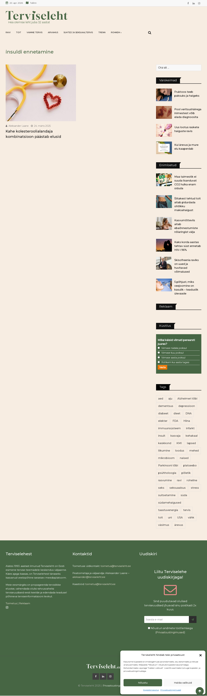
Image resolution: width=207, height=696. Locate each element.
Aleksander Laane (19, 125)
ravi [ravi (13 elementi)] (179, 480)
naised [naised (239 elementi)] (184, 458)
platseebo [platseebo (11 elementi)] (190, 465)
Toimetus (11, 603)
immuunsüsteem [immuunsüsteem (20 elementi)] (169, 428)
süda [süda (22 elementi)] (184, 495)
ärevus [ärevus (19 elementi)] (178, 524)
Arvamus (53, 32)
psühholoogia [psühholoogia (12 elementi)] (167, 472)
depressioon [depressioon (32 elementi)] (186, 406)
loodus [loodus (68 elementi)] (179, 450)
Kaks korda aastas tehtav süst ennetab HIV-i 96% (187, 246)
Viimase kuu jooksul (172, 352)
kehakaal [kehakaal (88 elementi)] (192, 435)
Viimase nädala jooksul (174, 348)
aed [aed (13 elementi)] (160, 398)
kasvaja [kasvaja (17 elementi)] (175, 435)
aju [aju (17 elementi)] (170, 398)
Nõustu (143, 682)
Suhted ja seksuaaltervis (78, 32)
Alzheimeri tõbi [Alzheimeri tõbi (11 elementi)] (187, 398)
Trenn (101, 32)
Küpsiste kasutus (151, 690)
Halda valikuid (183, 682)
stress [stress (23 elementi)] (195, 487)
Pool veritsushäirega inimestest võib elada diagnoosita (187, 113)
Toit (18, 32)
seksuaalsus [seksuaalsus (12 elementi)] (177, 487)
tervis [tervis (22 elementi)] (187, 510)
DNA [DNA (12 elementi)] (188, 413)
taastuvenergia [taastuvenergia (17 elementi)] (168, 510)
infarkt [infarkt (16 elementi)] (190, 428)
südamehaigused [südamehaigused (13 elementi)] (169, 502)
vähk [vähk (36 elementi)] (191, 517)
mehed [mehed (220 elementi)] (194, 450)
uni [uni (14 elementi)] (170, 517)
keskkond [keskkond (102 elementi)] (164, 443)
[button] (200, 655)
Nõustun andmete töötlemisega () (170, 630)
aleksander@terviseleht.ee (88, 577)
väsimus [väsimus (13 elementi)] (163, 524)
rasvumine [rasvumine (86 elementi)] (165, 480)
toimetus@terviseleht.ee (116, 566)
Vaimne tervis (34, 32)
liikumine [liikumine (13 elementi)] (164, 450)
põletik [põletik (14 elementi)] (186, 472)
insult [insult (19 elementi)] (161, 435)
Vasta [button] (162, 367)
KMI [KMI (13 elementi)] (179, 443)
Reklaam (24, 603)
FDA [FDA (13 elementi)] (175, 420)
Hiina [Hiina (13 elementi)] (186, 420)
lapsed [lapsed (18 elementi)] (191, 443)
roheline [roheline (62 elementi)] (192, 480)
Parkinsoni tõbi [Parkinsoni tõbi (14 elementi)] (168, 465)
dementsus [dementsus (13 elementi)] (165, 406)
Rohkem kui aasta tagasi (175, 362)
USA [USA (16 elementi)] (180, 517)
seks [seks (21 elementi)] (161, 487)
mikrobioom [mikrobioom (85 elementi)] (166, 458)
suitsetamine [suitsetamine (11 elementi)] (166, 495)
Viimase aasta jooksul (173, 357)
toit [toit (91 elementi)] (160, 517)
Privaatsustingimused (170, 690)
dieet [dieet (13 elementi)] (177, 413)
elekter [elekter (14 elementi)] (162, 420)
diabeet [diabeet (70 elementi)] (163, 413)
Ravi (8, 32)
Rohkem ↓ (116, 32)
